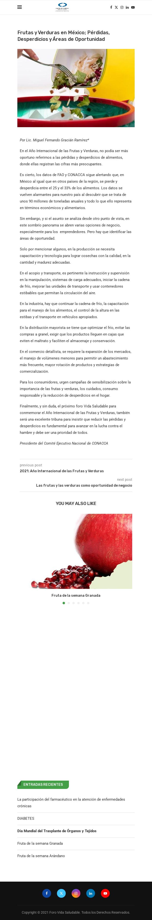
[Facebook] (111, 7)
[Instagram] (121, 7)
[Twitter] (116, 7)
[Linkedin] (127, 7)
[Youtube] (133, 7)
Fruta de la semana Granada (76, 596)
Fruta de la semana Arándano (41, 856)
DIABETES (25, 818)
